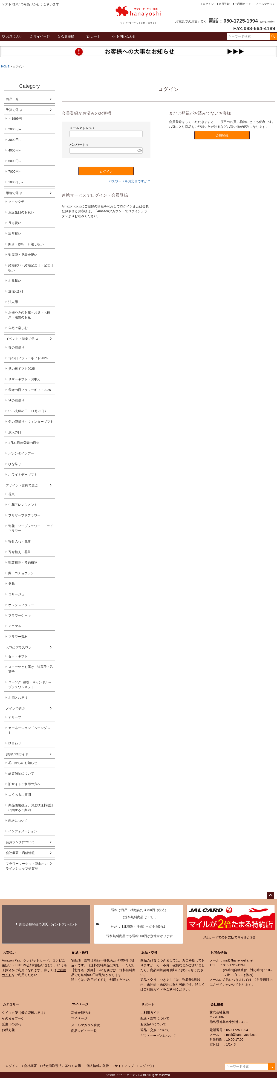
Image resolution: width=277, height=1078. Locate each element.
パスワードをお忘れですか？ (129, 181)
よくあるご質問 (19, 794)
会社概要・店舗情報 (20, 853)
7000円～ (15, 171)
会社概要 (217, 1004)
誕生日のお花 (11, 1024)
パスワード (79, 145)
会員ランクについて (20, 842)
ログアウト (147, 1066)
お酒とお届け (18, 697)
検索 (273, 36)
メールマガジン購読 (85, 1025)
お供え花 (8, 1030)
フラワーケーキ (19, 615)
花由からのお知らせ (22, 763)
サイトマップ (124, 1066)
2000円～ (15, 129)
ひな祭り (14, 464)
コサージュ (16, 594)
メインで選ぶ (15, 708)
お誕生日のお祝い (21, 212)
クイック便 (16, 202)
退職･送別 (15, 291)
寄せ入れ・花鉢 (19, 541)
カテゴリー (11, 1004)
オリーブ (14, 717)
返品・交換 (149, 952)
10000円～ (16, 182)
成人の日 (14, 432)
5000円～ (15, 161)
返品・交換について (154, 1030)
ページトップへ (270, 895)
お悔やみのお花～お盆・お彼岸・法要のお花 (29, 315)
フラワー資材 (18, 636)
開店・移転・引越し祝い (26, 244)
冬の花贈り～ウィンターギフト (30, 421)
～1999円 (15, 118)
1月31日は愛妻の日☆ (23, 443)
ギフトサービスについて (158, 1035)
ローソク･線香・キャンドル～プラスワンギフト (30, 684)
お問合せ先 (219, 952)
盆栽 (11, 584)
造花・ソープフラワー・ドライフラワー (30, 528)
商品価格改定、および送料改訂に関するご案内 (30, 807)
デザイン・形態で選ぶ (22, 485)
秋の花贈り (16, 400)
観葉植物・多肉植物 (22, 562)
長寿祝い (14, 223)
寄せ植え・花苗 (19, 552)
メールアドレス (82, 128)
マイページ (39, 36)
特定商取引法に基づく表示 (61, 1066)
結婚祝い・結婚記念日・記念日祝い (30, 267)
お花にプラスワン (19, 647)
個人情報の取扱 (98, 1066)
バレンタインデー (21, 453)
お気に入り (12, 36)
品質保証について (21, 773)
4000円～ (15, 150)
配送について (18, 820)
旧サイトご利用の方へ (24, 784)
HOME (5, 66)
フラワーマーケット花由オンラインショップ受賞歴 (27, 866)
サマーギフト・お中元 (24, 379)
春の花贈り (16, 347)
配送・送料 (80, 952)
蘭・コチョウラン (21, 573)
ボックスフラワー (21, 605)
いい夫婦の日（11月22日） (28, 411)
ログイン (208, 4)
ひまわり (14, 743)
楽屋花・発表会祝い (22, 254)
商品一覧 (12, 99)
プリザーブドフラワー (24, 515)
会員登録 (224, 4)
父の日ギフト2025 (21, 368)
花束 (11, 494)
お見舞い (14, 281)
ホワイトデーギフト (22, 474)
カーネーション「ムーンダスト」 (29, 730)
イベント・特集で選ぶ (22, 339)
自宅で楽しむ (18, 328)
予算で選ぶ (14, 110)
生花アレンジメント (22, 505)
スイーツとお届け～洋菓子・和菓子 (30, 669)
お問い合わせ (124, 36)
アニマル (14, 626)
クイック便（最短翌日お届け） (24, 1012)
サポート (147, 1004)
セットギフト (18, 656)
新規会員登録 (80, 1012)
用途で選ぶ (14, 193)
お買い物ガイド (17, 754)
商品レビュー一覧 (84, 1031)
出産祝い (14, 233)
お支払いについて (153, 1024)
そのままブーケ (13, 1018)
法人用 (13, 302)
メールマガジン (265, 4)
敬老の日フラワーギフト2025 (29, 390)
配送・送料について (154, 1018)
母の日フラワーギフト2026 (28, 358)
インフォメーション (22, 831)
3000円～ (15, 140)
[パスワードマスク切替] (139, 151)
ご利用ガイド (242, 4)
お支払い (9, 952)
